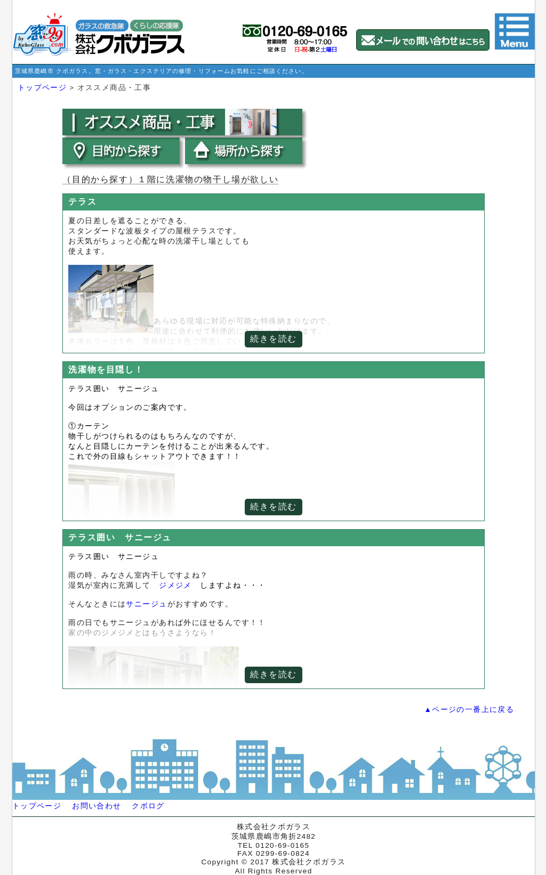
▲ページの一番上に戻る (469, 710)
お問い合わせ (96, 806)
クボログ (148, 806)
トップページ (42, 88)
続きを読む (273, 338)
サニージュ (146, 603)
